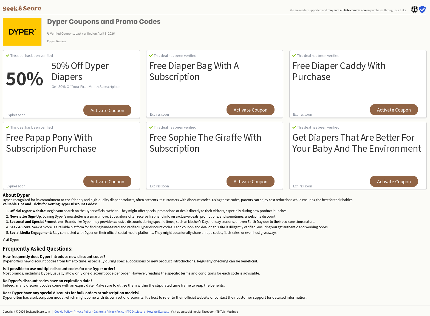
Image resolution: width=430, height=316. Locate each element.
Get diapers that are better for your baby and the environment (356, 142)
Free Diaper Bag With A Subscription (194, 70)
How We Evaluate (158, 311)
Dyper (14, 239)
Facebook (208, 311)
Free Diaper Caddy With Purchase (339, 70)
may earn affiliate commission (347, 10)
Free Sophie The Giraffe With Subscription (205, 142)
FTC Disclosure (135, 311)
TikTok (220, 311)
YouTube (232, 311)
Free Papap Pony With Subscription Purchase (51, 142)
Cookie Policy (63, 311)
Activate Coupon (107, 110)
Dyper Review (56, 41)
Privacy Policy (82, 311)
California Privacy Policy (109, 311)
